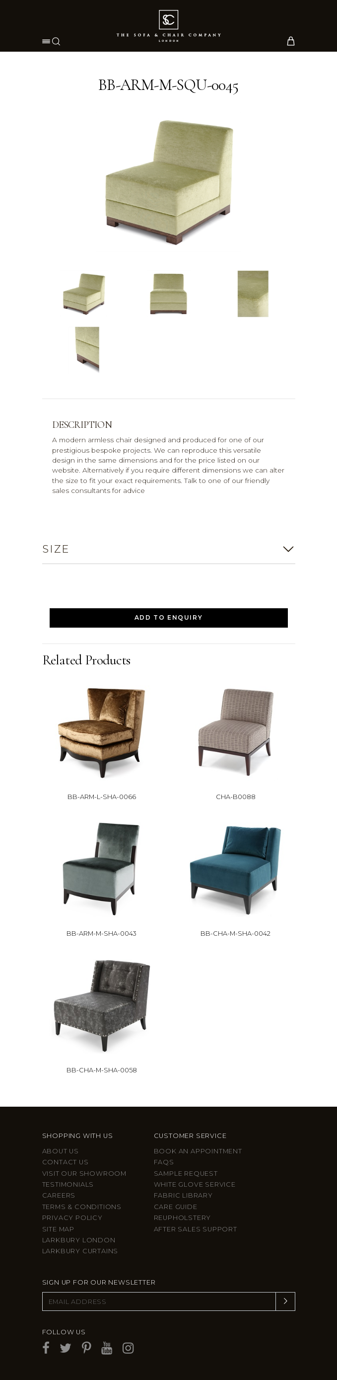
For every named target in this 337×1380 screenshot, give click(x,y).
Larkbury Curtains (80, 1251)
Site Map (58, 1229)
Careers (59, 1195)
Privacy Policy (72, 1217)
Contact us (65, 1162)
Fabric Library (183, 1195)
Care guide (176, 1207)
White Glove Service (195, 1184)
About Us (60, 1151)
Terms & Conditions (82, 1207)
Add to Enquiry (168, 617)
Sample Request (186, 1173)
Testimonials (68, 1184)
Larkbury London (79, 1240)
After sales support (195, 1229)
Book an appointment (198, 1151)
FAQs (164, 1162)
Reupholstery (182, 1217)
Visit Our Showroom (84, 1173)
